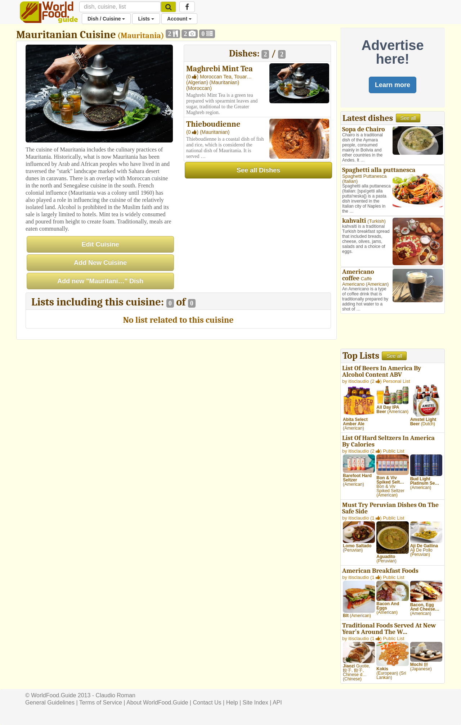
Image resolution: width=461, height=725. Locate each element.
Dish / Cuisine (106, 19)
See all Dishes (258, 170)
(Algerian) (198, 82)
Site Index (255, 702)
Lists (146, 19)
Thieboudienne (213, 124)
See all (408, 118)
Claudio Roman (115, 695)
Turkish (376, 221)
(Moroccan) (199, 88)
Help (232, 702)
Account (179, 19)
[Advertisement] (392, 332)
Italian (350, 181)
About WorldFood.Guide (157, 702)
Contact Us (207, 702)
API (277, 702)
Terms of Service (100, 702)
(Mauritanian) (224, 82)
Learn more (392, 85)
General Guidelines (50, 702)
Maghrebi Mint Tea (219, 68)
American (377, 284)
